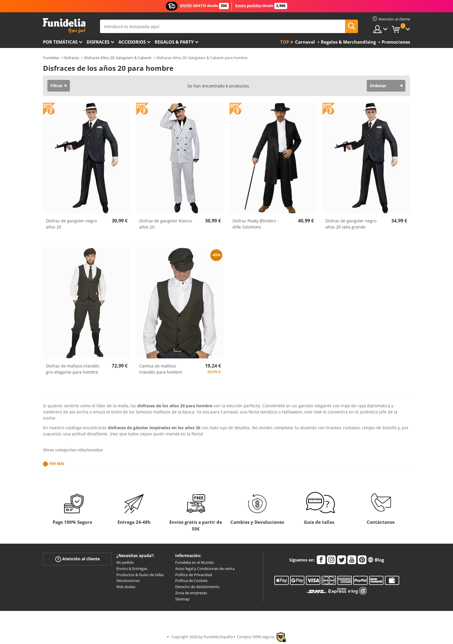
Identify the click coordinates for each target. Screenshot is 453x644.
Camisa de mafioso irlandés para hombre (160, 369)
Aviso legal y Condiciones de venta (205, 568)
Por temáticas (60, 42)
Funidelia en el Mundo (194, 562)
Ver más (56, 463)
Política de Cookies (191, 580)
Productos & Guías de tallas (140, 574)
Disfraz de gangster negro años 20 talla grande (350, 224)
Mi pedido (125, 562)
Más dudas (125, 586)
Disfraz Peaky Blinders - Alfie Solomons (255, 224)
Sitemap (182, 599)
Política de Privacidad (193, 574)
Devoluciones (128, 580)
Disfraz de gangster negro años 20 (71, 224)
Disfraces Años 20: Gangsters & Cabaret (117, 57)
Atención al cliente (77, 559)
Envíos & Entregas (131, 568)
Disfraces (98, 42)
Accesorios (132, 42)
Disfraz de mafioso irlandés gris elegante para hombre (72, 369)
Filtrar (56, 85)
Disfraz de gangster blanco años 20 (165, 224)
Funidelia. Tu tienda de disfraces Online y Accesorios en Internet (64, 26)
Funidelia (51, 57)
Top (284, 42)
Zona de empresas (191, 592)
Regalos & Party (174, 42)
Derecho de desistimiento (197, 586)
